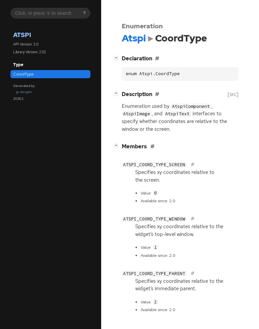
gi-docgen (24, 92)
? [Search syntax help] (84, 13)
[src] (233, 94)
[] (117, 58)
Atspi (22, 35)
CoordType (23, 74)
